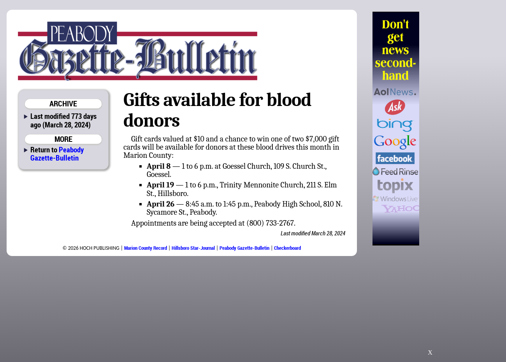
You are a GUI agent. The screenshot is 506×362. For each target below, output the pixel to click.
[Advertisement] (459, 128)
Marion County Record (145, 247)
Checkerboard (287, 247)
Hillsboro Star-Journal (193, 247)
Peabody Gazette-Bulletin (57, 153)
